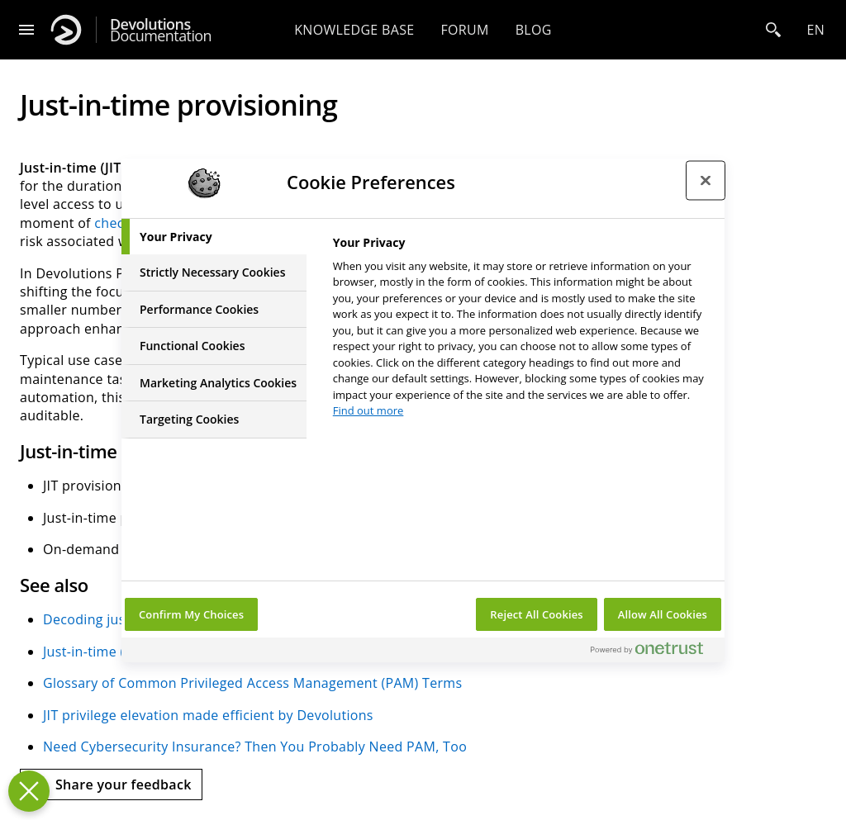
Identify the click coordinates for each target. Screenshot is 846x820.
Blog (534, 29)
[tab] (214, 237)
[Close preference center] (705, 181)
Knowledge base (354, 29)
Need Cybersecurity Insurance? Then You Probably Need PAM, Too (255, 746)
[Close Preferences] (29, 791)
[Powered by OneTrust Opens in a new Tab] (653, 652)
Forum (464, 29)
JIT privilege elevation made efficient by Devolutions (208, 715)
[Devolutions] (66, 29)
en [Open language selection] (815, 30)
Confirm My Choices (191, 614)
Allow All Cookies (662, 614)
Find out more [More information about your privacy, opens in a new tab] (368, 410)
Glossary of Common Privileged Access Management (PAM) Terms (252, 683)
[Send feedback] (111, 784)
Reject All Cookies (536, 614)
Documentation (161, 30)
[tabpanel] (522, 331)
